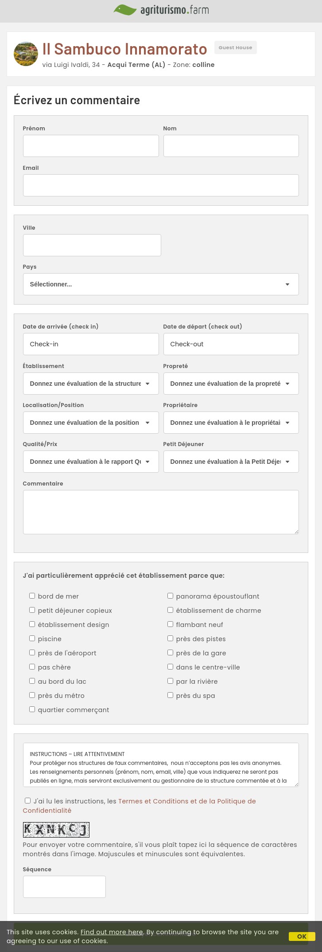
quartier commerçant (69, 709)
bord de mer (54, 596)
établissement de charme (214, 610)
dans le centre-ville (204, 667)
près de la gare (197, 653)
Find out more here (112, 932)
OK (302, 936)
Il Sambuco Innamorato (125, 48)
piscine (45, 639)
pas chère (50, 667)
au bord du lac (58, 681)
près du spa (191, 695)
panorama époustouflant (213, 596)
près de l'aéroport (63, 653)
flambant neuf (195, 624)
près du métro (57, 695)
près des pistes (196, 639)
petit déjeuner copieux (70, 610)
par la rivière (192, 681)
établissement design (69, 624)
